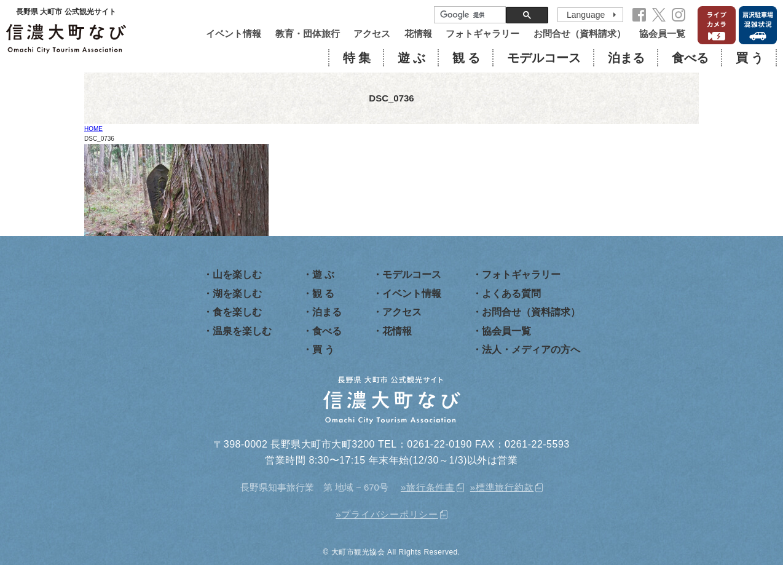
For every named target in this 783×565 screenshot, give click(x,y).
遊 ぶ (411, 58)
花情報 (418, 33)
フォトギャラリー (482, 33)
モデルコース (544, 58)
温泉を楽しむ (242, 331)
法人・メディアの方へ (531, 349)
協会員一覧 (662, 33)
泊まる (626, 58)
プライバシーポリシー (389, 514)
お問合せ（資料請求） (579, 33)
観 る (466, 58)
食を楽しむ (237, 312)
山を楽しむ (237, 274)
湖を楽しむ (237, 293)
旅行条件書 (430, 487)
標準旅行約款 (505, 487)
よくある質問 (511, 293)
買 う (749, 58)
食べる (690, 58)
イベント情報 (233, 33)
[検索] (468, 15)
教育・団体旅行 (307, 33)
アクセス (371, 33)
